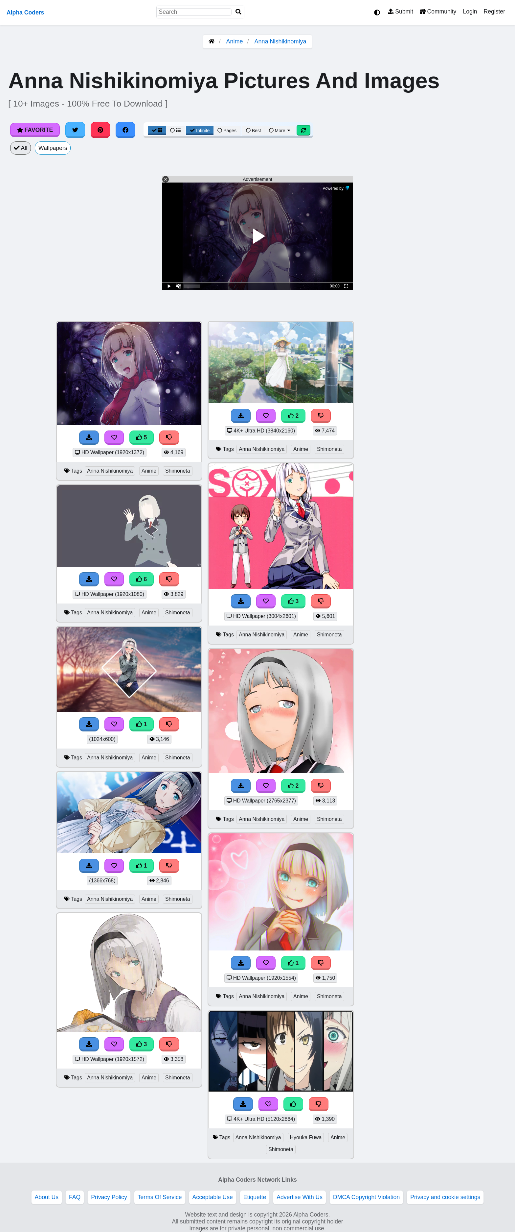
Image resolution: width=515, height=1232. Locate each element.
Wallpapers (52, 148)
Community (438, 11)
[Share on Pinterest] (100, 130)
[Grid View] (157, 130)
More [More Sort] (280, 130)
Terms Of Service (160, 1197)
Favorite (35, 130)
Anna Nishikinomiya (280, 41)
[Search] (238, 12)
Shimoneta (177, 471)
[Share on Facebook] (125, 130)
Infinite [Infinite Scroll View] (200, 130)
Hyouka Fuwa (306, 1137)
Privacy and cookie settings (445, 1197)
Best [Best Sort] (253, 130)
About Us (46, 1197)
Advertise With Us (300, 1197)
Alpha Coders (25, 12)
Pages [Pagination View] (226, 130)
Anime (234, 41)
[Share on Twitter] (75, 130)
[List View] (175, 130)
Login (470, 11)
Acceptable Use (212, 1197)
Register (494, 11)
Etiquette (254, 1197)
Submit (400, 11)
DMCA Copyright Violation (366, 1197)
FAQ (74, 1197)
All (20, 148)
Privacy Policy (109, 1197)
